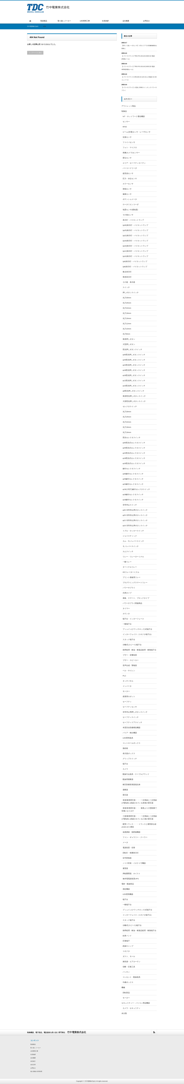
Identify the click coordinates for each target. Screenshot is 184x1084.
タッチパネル (128, 681)
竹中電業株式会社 (90, 1081)
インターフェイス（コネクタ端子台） (138, 634)
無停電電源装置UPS (131, 879)
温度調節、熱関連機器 (131, 832)
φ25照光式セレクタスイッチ (134, 448)
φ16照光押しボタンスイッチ (134, 375)
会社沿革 (33, 1064)
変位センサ (127, 158)
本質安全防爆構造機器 (131, 728)
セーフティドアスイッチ (132, 722)
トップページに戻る (35, 53)
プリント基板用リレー (131, 577)
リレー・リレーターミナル (133, 557)
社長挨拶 (33, 1054)
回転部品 (126, 993)
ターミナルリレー (130, 567)
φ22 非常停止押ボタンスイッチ (135, 520)
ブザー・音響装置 (130, 655)
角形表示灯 (127, 277)
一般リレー (127, 562)
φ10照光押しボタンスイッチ (134, 386)
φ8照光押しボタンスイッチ (133, 391)
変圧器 (125, 795)
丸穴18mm (127, 313)
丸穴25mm (127, 303)
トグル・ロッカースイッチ (133, 531)
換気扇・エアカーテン (131, 962)
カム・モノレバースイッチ (133, 541)
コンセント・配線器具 (131, 977)
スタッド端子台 (129, 639)
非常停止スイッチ (130, 505)
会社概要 (33, 1058)
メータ (125, 842)
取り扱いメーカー (35, 1047)
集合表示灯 (127, 272)
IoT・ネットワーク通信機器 (134, 116)
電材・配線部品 (127, 884)
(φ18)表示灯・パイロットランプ (135, 241)
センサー (126, 122)
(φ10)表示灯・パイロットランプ (135, 256)
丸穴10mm (127, 329)
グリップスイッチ (130, 759)
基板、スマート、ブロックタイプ (136, 598)
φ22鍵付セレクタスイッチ (133, 484)
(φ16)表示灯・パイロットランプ (135, 246)
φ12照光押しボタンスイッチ (134, 381)
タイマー (126, 608)
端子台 (125, 764)
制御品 (124, 111)
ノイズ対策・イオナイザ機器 (134, 863)
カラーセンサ (128, 184)
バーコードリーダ (130, 168)
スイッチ (126, 287)
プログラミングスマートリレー (135, 582)
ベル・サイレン (129, 671)
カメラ (125, 769)
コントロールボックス (131, 743)
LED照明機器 (128, 894)
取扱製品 (33, 1044)
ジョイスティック (130, 536)
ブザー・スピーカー (131, 660)
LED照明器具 (128, 738)
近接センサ (127, 137)
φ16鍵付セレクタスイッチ (133, 500)
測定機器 (126, 889)
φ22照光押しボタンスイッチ (134, 365)
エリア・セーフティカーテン (134, 163)
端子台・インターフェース (133, 619)
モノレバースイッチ (131, 546)
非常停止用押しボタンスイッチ (135, 712)
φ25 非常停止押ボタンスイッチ (135, 515)
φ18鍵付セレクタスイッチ (133, 494)
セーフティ (127, 702)
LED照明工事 (34, 1051)
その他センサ (128, 215)
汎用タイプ (127, 593)
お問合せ (33, 1068)
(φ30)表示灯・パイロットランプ (135, 225)
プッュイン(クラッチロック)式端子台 (137, 629)
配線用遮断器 (128, 779)
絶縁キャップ (128, 946)
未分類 (124, 1013)
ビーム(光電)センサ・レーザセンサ (136, 132)
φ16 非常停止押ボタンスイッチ (135, 526)
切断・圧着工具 (129, 967)
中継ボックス (128, 982)
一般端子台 (127, 624)
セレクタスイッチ (130, 406)
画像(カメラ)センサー (131, 153)
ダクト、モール (129, 956)
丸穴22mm (127, 308)
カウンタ (126, 614)
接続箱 (125, 748)
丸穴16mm (127, 318)
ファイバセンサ (129, 142)
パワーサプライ (129, 588)
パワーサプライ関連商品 (132, 603)
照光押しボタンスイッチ (132, 349)
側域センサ (127, 189)
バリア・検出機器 (130, 733)
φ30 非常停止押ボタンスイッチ (135, 510)
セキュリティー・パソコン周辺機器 (135, 1003)
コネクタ (126, 951)
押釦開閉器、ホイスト (131, 873)
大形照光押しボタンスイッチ (134, 401)
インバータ (127, 686)
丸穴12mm (127, 324)
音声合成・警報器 (130, 665)
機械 (123, 987)
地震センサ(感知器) (130, 210)
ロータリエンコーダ (131, 204)
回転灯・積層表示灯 (131, 853)
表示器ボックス (129, 753)
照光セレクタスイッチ (131, 437)
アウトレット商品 (128, 106)
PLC (124, 676)
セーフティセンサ (130, 707)
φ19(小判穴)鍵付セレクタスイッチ (136, 489)
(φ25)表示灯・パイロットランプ (135, 230)
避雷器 (125, 868)
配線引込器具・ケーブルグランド (136, 774)
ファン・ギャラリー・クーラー (135, 837)
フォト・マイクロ (130, 147)
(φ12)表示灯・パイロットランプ (135, 251)
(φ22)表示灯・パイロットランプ (135, 235)
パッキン (126, 972)
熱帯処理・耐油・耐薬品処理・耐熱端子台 (139, 650)
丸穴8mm (126, 334)
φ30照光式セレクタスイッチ (134, 443)
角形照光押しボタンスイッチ (134, 396)
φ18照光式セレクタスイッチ (134, 458)
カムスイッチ (128, 551)
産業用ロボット (129, 696)
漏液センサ (127, 194)
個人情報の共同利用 (36, 1071)
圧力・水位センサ (130, 179)
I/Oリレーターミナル (131, 572)
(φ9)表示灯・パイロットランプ (135, 261)
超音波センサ (128, 173)
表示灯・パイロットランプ (133, 220)
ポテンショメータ (130, 199)
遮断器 (125, 790)
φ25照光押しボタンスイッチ (134, 360)
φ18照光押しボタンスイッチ (134, 370)
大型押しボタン (129, 344)
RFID (125, 127)
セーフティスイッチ (131, 717)
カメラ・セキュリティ (131, 1008)
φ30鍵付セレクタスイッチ (133, 474)
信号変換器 (127, 858)
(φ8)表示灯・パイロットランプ (135, 267)
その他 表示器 (129, 282)
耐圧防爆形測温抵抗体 (131, 784)
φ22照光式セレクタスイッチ (134, 453)
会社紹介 (33, 1061)
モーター (126, 691)
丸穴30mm (127, 298)
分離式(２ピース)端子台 (132, 645)
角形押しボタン (129, 339)
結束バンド (127, 936)
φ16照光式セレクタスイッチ (134, 463)
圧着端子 (126, 941)
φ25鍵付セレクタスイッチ (133, 479)
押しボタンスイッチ (131, 292)
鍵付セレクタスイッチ (131, 469)
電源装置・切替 (129, 848)
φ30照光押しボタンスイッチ (134, 355)
